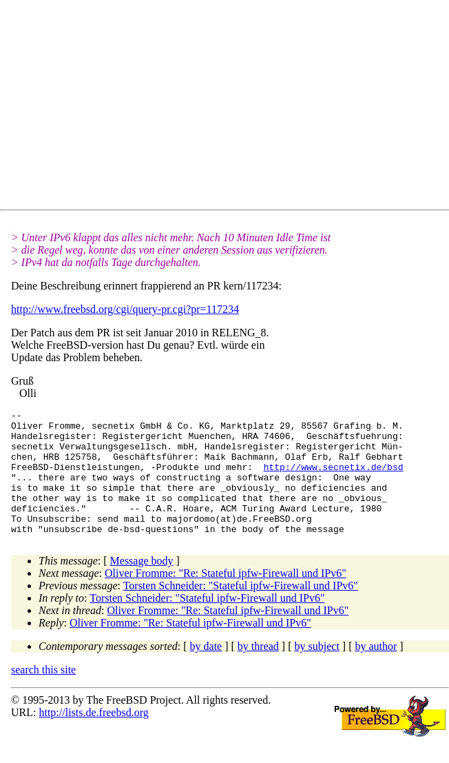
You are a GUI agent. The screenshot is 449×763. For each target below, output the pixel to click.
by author (376, 671)
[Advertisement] (230, 107)
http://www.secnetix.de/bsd (334, 479)
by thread (258, 671)
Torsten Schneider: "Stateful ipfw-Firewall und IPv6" (240, 610)
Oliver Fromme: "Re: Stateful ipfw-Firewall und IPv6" (225, 598)
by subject (317, 671)
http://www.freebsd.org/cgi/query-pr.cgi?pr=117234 (125, 309)
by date (206, 671)
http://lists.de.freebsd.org (93, 737)
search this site (43, 694)
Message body (142, 585)
